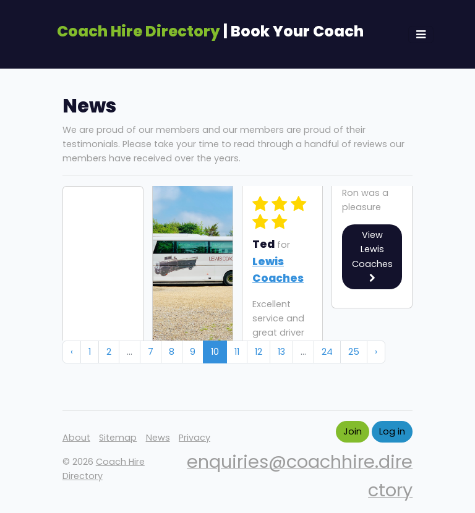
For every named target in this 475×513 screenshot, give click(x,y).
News (158, 437)
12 (258, 352)
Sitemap (118, 437)
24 (327, 352)
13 (281, 352)
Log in (392, 431)
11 (236, 352)
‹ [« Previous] (72, 352)
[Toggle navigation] (421, 34)
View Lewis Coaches (372, 255)
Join (352, 431)
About (76, 437)
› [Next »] (376, 352)
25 (353, 352)
